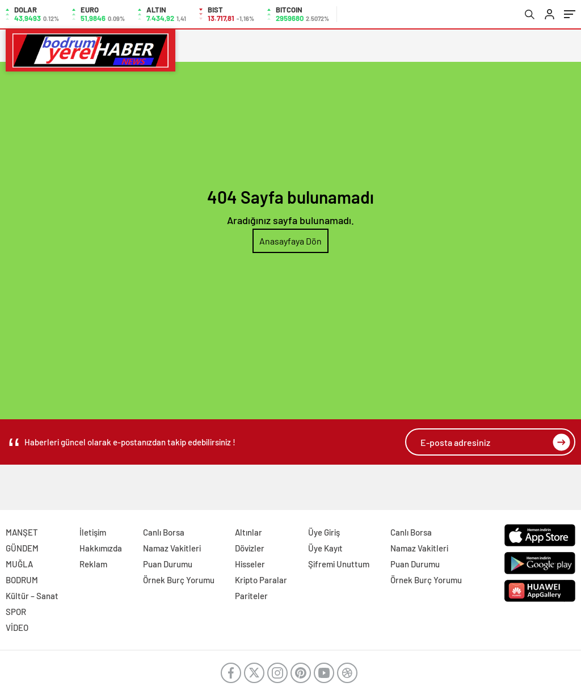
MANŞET (22, 532)
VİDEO (17, 627)
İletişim (92, 532)
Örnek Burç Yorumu (178, 580)
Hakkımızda (100, 548)
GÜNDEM (22, 548)
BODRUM (22, 580)
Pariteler (251, 596)
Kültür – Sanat (32, 596)
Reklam (93, 564)
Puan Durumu (167, 564)
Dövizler (249, 548)
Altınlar (248, 532)
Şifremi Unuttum (338, 564)
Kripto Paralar (261, 580)
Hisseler (250, 564)
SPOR (16, 611)
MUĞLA (19, 564)
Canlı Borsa (163, 532)
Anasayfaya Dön (290, 240)
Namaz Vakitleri (172, 548)
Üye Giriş (324, 532)
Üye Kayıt (325, 548)
